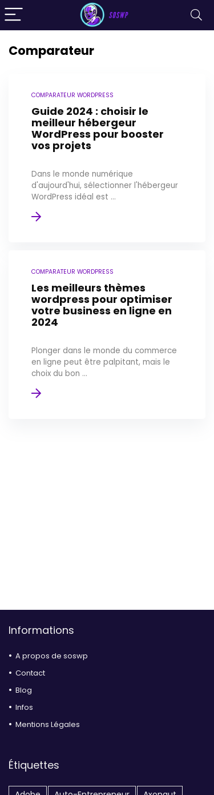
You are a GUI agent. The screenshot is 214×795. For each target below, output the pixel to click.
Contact (30, 673)
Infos (24, 707)
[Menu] (13, 15)
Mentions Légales (47, 724)
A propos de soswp (51, 655)
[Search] (196, 15)
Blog (23, 690)
